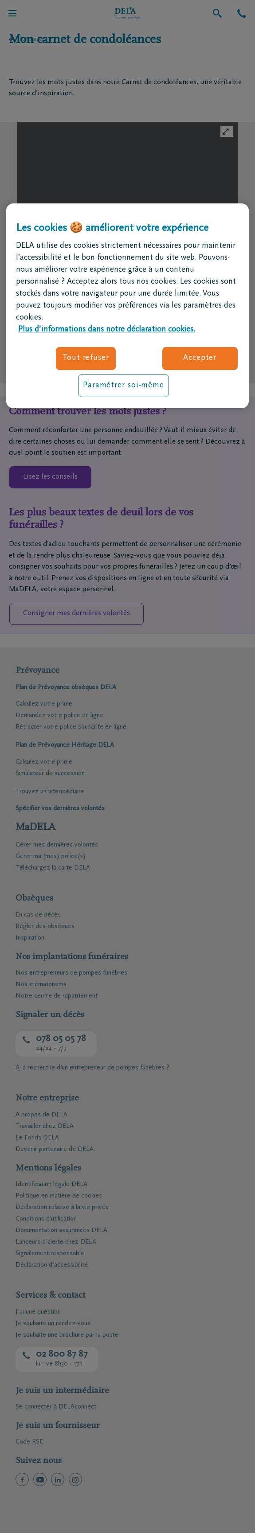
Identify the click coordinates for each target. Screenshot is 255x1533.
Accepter (199, 358)
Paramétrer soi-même (123, 386)
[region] (127, 305)
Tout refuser (86, 358)
